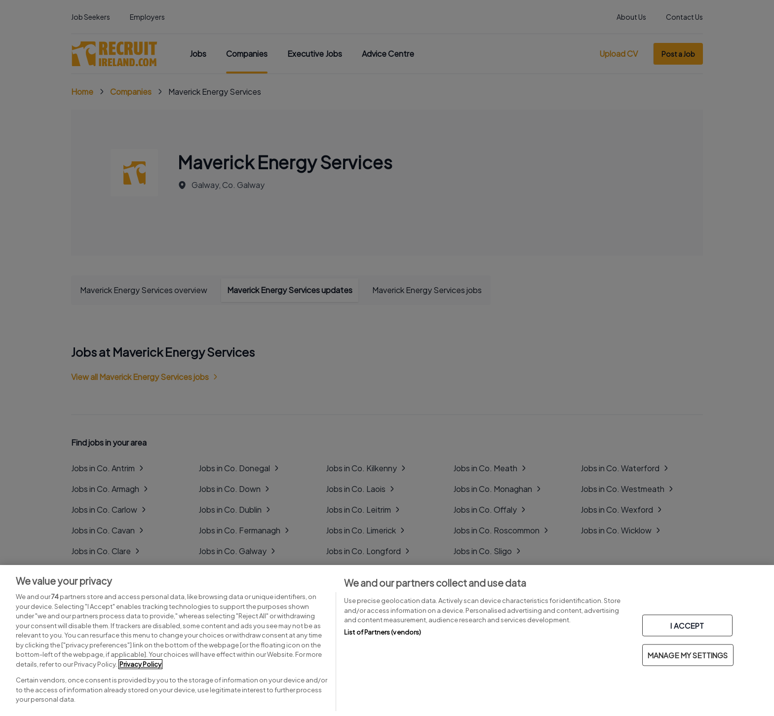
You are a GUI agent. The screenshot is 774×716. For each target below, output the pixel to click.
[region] (387, 640)
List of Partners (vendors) (382, 632)
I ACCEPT (687, 625)
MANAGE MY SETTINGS (688, 655)
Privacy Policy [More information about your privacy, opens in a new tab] (140, 664)
